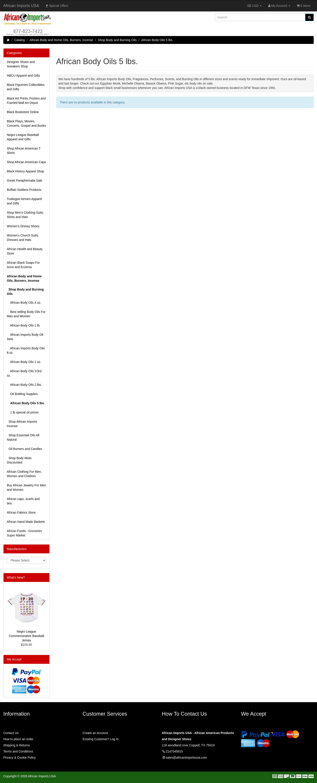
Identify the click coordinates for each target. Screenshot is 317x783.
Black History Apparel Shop (25, 171)
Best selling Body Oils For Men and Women (26, 314)
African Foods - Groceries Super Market (24, 533)
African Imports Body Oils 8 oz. (26, 350)
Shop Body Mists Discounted (19, 460)
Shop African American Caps (26, 162)
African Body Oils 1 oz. (24, 362)
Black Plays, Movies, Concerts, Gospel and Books (26, 123)
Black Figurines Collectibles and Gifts (25, 87)
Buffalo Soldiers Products (24, 189)
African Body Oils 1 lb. (23, 325)
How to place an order (18, 739)
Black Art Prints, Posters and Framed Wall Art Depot (26, 101)
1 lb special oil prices (23, 412)
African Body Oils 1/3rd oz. (24, 373)
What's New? (16, 577)
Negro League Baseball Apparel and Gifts (23, 137)
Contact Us (10, 733)
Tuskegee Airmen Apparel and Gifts (24, 201)
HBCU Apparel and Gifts (23, 75)
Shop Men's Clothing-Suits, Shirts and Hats (25, 215)
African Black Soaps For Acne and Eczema (23, 265)
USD (254, 5)
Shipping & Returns (16, 745)
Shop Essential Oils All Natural (23, 437)
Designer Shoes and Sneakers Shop (21, 64)
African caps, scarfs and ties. (23, 501)
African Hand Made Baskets (26, 521)
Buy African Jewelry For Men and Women (26, 487)
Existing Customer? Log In (101, 739)
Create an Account (95, 733)
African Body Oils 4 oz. (24, 302)
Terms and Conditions (18, 751)
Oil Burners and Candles (24, 449)
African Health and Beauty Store (25, 251)
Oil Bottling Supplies (22, 394)
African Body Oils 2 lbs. (24, 384)
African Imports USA (21, 6)
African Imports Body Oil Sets (25, 337)
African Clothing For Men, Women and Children (24, 474)
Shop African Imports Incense (22, 424)
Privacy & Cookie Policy (19, 757)
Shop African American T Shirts (24, 151)
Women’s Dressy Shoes (23, 226)
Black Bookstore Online (23, 112)
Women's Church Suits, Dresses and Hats (23, 238)
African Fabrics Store (21, 512)
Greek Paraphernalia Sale (24, 180)
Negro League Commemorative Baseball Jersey (26, 636)
